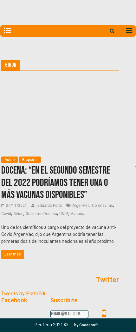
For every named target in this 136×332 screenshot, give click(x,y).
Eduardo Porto (50, 205)
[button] (86, 325)
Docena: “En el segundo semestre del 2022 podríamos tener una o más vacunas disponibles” (55, 182)
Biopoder (30, 159)
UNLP (63, 214)
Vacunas (79, 214)
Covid (6, 214)
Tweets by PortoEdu (24, 294)
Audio (9, 159)
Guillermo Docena (41, 214)
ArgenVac (81, 205)
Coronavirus (102, 205)
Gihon (18, 214)
